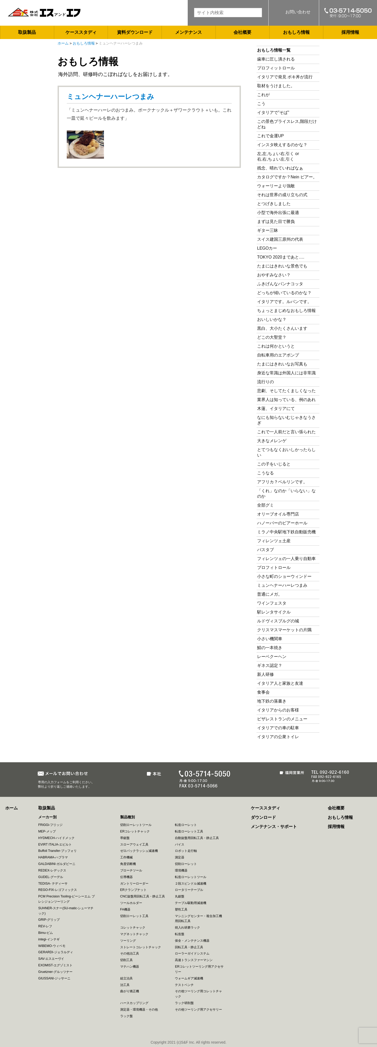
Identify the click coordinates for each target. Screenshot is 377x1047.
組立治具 (126, 978)
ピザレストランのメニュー (282, 719)
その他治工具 (129, 953)
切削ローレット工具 (134, 916)
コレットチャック (132, 927)
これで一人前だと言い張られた (286, 432)
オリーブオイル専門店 (278, 514)
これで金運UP (270, 136)
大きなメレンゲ (274, 440)
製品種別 (127, 817)
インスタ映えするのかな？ (282, 144)
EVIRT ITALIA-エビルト (55, 844)
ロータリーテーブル (189, 890)
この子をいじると (274, 464)
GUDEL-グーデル (50, 877)
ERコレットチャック (135, 831)
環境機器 (181, 870)
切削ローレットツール (136, 825)
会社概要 (242, 32)
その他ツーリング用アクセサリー (198, 1009)
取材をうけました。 (276, 86)
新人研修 (265, 674)
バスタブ (265, 549)
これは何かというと (276, 346)
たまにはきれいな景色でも (282, 266)
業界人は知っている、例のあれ (286, 399)
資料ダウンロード (135, 32)
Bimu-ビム (45, 933)
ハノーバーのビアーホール (282, 523)
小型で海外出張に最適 (278, 212)
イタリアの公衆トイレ (278, 736)
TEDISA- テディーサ (53, 883)
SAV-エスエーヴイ (51, 959)
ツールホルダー (131, 903)
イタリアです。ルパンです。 (284, 301)
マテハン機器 (129, 966)
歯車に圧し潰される (276, 59)
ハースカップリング (134, 1003)
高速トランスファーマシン (194, 960)
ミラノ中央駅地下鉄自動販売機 (286, 532)
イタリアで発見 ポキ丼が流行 (285, 77)
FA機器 (125, 909)
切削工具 (126, 960)
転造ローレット (186, 825)
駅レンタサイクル (274, 612)
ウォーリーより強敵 (276, 186)
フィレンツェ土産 (274, 541)
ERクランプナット (133, 890)
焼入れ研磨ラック (187, 927)
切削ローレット (186, 864)
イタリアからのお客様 (278, 710)
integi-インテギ (49, 939)
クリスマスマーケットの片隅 (284, 630)
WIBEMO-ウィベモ (51, 946)
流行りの (265, 382)
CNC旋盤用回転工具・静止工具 (142, 896)
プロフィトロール (274, 567)
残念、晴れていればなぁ (280, 168)
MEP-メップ (47, 831)
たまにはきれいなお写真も (282, 364)
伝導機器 (126, 877)
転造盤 (179, 934)
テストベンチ (184, 985)
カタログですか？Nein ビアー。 (287, 177)
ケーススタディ (81, 32)
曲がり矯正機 (129, 991)
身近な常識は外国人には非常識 (286, 373)
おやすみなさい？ (274, 275)
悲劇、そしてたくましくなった (286, 390)
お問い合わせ (298, 12)
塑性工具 (181, 909)
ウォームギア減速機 (189, 978)
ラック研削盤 (184, 1003)
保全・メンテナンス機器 (192, 940)
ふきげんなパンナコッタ (280, 284)
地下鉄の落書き (271, 701)
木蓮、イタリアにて (276, 408)
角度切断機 (128, 864)
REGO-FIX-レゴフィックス (57, 890)
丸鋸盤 (179, 896)
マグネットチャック (134, 934)
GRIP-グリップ (49, 920)
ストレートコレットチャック (140, 947)
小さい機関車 (269, 639)
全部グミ (265, 505)
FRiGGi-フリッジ (50, 825)
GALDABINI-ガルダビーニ (56, 864)
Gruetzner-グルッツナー (55, 972)
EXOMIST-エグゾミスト (55, 965)
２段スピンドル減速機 (190, 883)
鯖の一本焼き (269, 647)
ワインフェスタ (271, 603)
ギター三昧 (267, 230)
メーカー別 (47, 817)
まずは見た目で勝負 (276, 221)
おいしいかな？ (271, 319)
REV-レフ (45, 926)
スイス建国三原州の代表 (280, 239)
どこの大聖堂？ (271, 337)
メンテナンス (188, 32)
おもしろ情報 (296, 32)
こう (261, 103)
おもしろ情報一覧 (274, 50)
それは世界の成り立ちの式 (282, 195)
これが (263, 94)
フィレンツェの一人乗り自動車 (286, 558)
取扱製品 (27, 32)
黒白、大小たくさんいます (282, 328)
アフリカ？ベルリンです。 (282, 482)
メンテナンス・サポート (274, 826)
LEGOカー (267, 248)
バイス (179, 844)
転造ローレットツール (190, 877)
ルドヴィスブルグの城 (278, 621)
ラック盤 (126, 1016)
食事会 (263, 692)
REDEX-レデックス (52, 870)
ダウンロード (263, 817)
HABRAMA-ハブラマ (53, 857)
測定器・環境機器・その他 (139, 1009)
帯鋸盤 (125, 838)
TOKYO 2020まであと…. (280, 257)
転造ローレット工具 (189, 831)
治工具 (125, 985)
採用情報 (350, 32)
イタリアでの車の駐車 (278, 728)
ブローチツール (131, 870)
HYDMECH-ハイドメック (56, 838)
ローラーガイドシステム (192, 953)
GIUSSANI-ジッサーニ (54, 978)
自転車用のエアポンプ (278, 355)
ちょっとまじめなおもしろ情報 (286, 310)
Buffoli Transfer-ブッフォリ (57, 851)
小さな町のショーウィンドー (284, 576)
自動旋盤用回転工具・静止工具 (197, 838)
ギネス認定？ (269, 665)
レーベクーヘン (271, 656)
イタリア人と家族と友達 (280, 683)
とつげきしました (274, 203)
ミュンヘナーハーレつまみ (110, 97)
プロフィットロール (276, 68)
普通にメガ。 (269, 594)
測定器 (179, 857)
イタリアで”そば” (273, 112)
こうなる (265, 473)
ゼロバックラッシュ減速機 (139, 851)
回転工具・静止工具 (189, 947)
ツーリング (128, 940)
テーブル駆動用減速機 (190, 903)
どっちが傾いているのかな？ (284, 292)
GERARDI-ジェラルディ (55, 952)
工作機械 (126, 857)
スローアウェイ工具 (134, 844)
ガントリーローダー (134, 883)
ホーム (63, 43)
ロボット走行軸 (186, 851)
